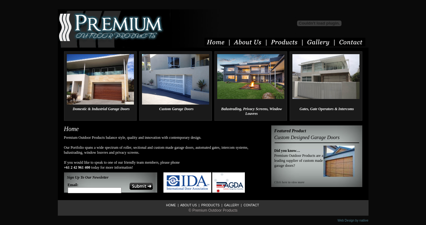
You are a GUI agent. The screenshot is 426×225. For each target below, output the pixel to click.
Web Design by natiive (352, 220)
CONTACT (251, 205)
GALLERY (231, 205)
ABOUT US (188, 205)
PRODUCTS (210, 205)
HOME (171, 205)
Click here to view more (289, 182)
